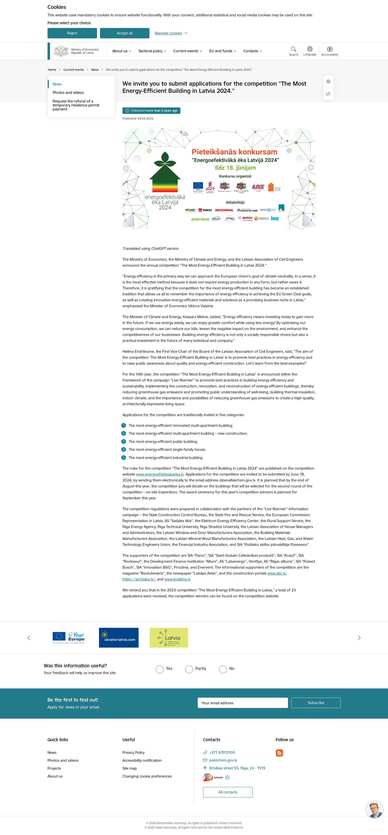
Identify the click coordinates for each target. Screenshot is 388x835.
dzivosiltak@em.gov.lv (237, 480)
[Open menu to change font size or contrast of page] (330, 52)
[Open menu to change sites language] (310, 51)
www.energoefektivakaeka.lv (160, 474)
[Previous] (29, 638)
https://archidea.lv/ (138, 579)
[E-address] (213, 777)
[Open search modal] (294, 52)
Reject (72, 33)
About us (55, 776)
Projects (54, 768)
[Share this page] (328, 94)
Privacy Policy (133, 752)
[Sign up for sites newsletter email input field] (243, 703)
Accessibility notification (142, 760)
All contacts (227, 792)
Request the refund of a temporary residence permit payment (76, 105)
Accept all (124, 33)
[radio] (164, 668)
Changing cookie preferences (147, 776)
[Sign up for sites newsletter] (316, 703)
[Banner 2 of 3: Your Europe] (119, 637)
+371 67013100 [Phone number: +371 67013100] (222, 752)
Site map (129, 768)
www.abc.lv (276, 573)
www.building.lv (177, 579)
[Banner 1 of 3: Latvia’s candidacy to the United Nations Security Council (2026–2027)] (68, 637)
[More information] (227, 777)
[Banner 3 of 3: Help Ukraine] (169, 637)
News (57, 84)
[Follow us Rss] (279, 753)
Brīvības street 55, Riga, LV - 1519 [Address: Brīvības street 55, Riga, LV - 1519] (237, 768)
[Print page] (328, 82)
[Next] (359, 638)
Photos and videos (68, 92)
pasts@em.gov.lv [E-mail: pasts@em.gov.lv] (223, 760)
